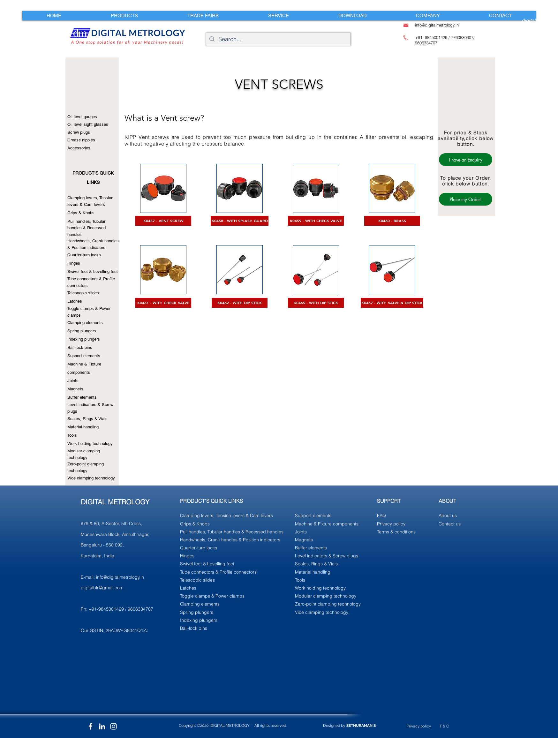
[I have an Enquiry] (465, 159)
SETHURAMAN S (361, 725)
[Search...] (277, 39)
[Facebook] (90, 726)
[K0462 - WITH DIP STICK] (240, 303)
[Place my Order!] (465, 199)
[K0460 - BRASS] (392, 221)
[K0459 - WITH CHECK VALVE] (316, 221)
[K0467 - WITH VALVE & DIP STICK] (392, 303)
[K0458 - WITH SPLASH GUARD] (239, 221)
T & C (444, 726)
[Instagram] (113, 726)
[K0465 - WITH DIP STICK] (316, 303)
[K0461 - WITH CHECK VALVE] (163, 303)
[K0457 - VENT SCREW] (163, 221)
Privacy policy (419, 726)
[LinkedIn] (102, 726)
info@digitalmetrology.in (120, 577)
